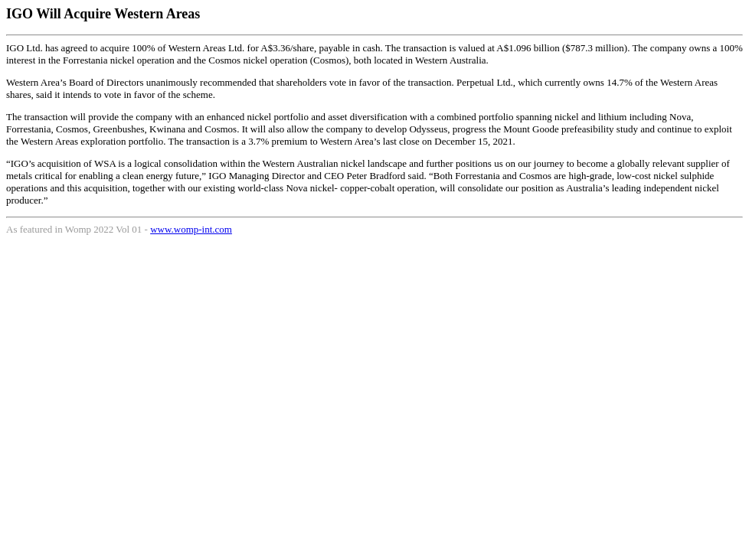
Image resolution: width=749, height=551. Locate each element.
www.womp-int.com (191, 229)
